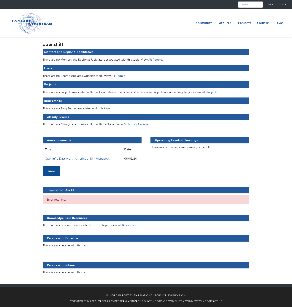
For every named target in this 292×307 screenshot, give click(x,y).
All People (155, 59)
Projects (244, 23)
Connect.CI (193, 301)
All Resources (127, 225)
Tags (280, 23)
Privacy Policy (141, 301)
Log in (282, 4)
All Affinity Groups (136, 124)
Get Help (225, 23)
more (51, 171)
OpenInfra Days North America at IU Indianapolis (77, 158)
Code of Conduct (168, 301)
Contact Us (213, 301)
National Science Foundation (163, 295)
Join (270, 4)
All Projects (210, 92)
